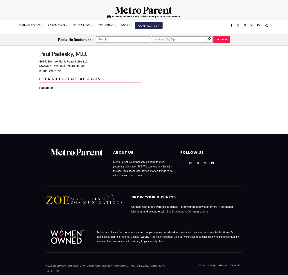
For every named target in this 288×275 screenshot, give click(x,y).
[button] (267, 25)
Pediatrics (46, 87)
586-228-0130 (51, 71)
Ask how (112, 241)
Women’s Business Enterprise (198, 232)
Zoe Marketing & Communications (187, 211)
